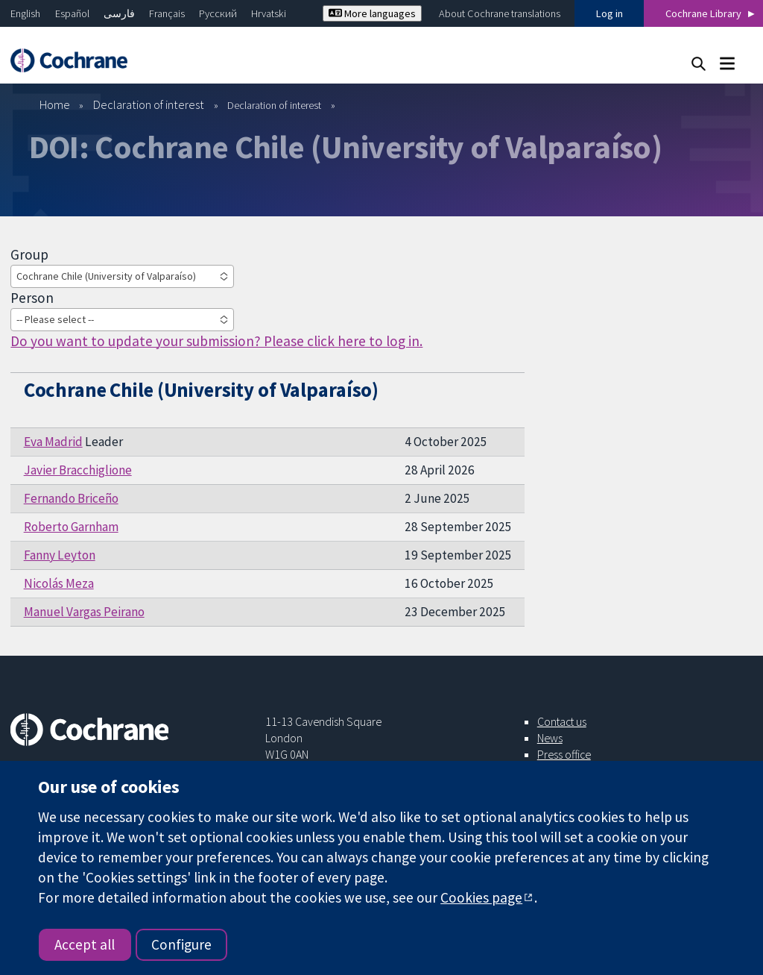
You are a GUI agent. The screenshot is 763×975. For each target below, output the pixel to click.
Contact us (561, 721)
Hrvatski (268, 13)
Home (54, 104)
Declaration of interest (148, 104)
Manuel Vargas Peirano (84, 612)
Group (29, 254)
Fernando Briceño (71, 498)
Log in (609, 13)
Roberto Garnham (71, 526)
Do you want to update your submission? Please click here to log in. (216, 341)
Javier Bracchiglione (78, 470)
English (25, 13)
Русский (218, 13)
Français (167, 13)
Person (32, 298)
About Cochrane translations (499, 13)
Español (72, 13)
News (550, 737)
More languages (372, 13)
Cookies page (481, 897)
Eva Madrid (53, 441)
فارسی (119, 13)
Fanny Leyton (59, 555)
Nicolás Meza (59, 583)
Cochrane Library (703, 13)
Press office (564, 754)
